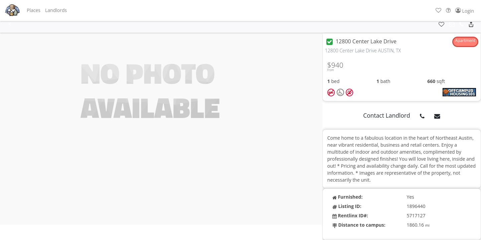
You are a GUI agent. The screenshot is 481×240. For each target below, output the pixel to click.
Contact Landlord (386, 115)
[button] (33, 10)
